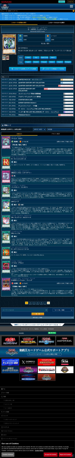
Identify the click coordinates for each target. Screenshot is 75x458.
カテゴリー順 (8, 404)
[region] (37, 449)
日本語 (28, 57)
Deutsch (36, 62)
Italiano (52, 62)
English (28, 62)
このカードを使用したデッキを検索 (47, 19)
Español (60, 62)
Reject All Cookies (65, 454)
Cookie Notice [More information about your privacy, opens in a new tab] (39, 450)
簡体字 (53, 57)
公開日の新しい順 (9, 400)
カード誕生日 (8, 408)
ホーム (2, 10)
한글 (36, 57)
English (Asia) (44, 57)
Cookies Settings (8, 454)
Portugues (68, 62)
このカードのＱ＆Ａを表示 (39, 17)
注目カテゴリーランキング (12, 423)
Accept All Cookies (50, 454)
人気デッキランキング (11, 419)
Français (44, 62)
